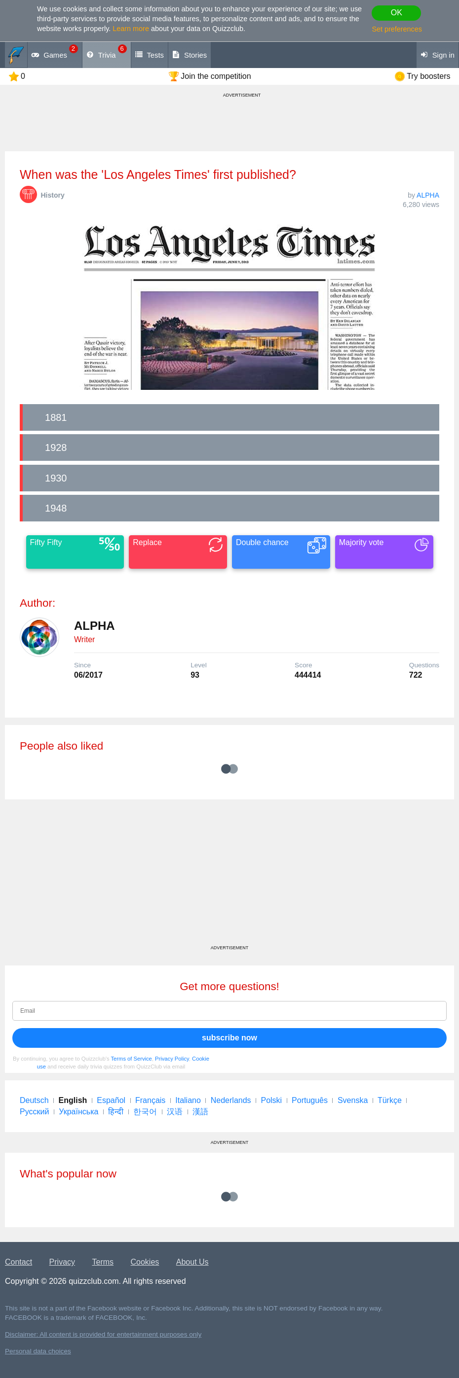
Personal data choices (38, 1351)
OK (396, 12)
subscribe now (229, 1038)
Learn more (131, 29)
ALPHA (428, 195)
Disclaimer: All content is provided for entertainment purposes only (103, 1334)
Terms (103, 1262)
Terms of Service (131, 1059)
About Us (192, 1262)
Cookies (145, 1262)
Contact (18, 1262)
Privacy (62, 1262)
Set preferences (397, 29)
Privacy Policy (172, 1059)
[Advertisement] (229, 876)
